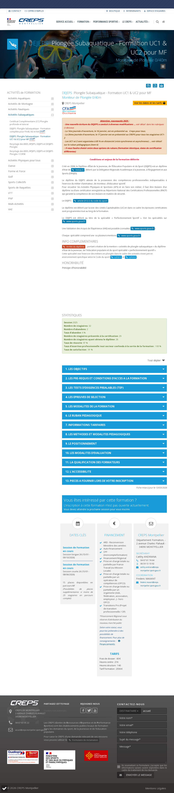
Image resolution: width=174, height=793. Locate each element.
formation (83, 21)
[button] (4, 788)
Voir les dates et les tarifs (150, 103)
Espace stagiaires (154, 11)
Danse (11, 165)
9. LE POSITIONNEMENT (81, 443)
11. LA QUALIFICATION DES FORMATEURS (92, 462)
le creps (127, 21)
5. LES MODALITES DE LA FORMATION (90, 406)
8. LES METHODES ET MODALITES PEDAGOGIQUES (97, 434)
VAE (10, 209)
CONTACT (14, 11)
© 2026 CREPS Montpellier (23, 788)
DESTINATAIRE (128, 710)
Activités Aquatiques (19, 98)
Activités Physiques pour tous (24, 160)
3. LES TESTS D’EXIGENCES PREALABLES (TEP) (94, 388)
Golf (10, 176)
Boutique (113, 11)
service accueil (64, 21)
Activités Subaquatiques (21, 114)
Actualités (142, 21)
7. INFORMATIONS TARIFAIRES (85, 425)
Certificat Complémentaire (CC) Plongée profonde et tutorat (29, 123)
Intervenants (132, 11)
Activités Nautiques (18, 109)
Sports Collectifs (17, 182)
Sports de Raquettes (19, 187)
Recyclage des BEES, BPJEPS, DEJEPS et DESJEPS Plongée (31, 145)
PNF (10, 198)
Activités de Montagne (20, 103)
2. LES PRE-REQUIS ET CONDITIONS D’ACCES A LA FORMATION (106, 378)
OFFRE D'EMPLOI (34, 11)
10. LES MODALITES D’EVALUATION (88, 453)
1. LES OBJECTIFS (76, 369)
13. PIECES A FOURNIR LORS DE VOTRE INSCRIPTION (99, 481)
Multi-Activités (16, 203)
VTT (10, 193)
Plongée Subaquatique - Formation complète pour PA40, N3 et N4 (30, 130)
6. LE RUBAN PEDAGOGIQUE (83, 415)
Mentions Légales (155, 788)
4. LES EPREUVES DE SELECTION (85, 397)
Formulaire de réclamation (83, 740)
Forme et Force (16, 171)
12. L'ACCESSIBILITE (78, 471)
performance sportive (105, 21)
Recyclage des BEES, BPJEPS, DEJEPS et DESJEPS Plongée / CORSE (31, 153)
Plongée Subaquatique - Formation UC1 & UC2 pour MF (30, 138)
